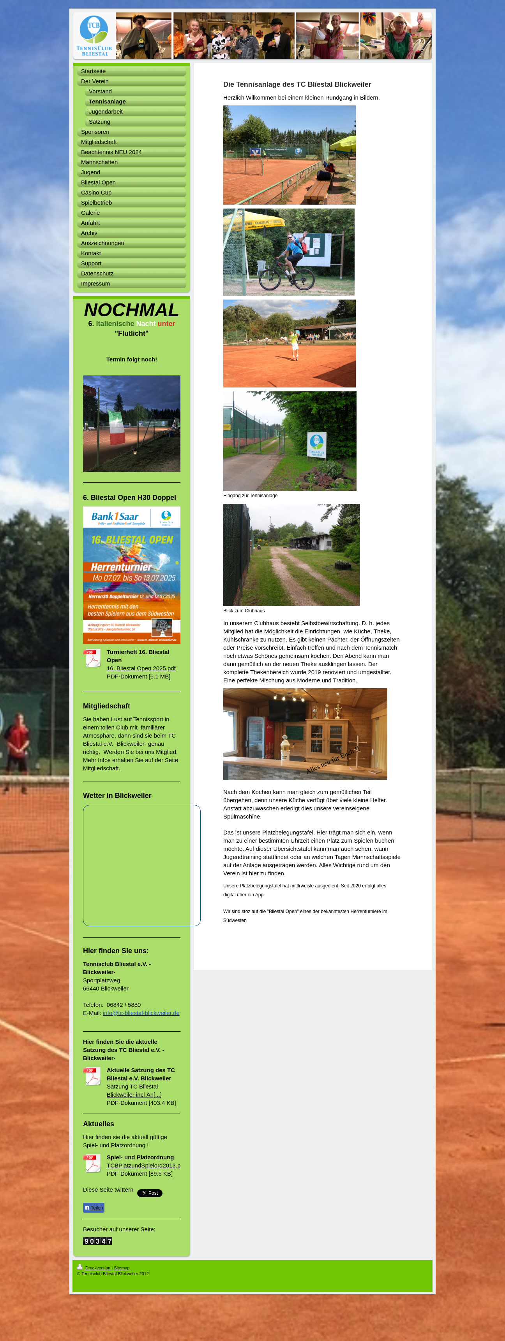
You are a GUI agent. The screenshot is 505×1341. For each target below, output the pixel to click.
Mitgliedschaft (101, 768)
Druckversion (94, 1268)
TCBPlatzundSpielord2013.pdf (146, 1165)
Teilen (94, 1208)
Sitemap (121, 1268)
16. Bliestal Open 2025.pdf (141, 668)
